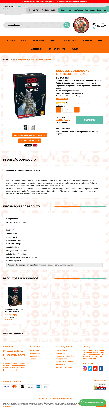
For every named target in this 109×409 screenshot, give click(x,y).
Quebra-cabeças (57, 49)
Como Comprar (62, 350)
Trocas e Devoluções (64, 367)
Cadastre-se (101, 10)
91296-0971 (49, 10)
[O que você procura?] (66, 25)
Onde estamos (35, 356)
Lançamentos (69, 40)
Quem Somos (66, 10)
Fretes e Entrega (62, 359)
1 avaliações (70, 103)
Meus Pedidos (78, 10)
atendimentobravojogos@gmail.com (16, 363)
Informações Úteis (64, 347)
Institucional (36, 347)
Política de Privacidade (65, 362)
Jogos (53, 40)
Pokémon (87, 40)
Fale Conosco (90, 10)
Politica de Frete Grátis (65, 356)
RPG (100, 40)
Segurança (60, 364)
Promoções (38, 40)
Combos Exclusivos (16, 40)
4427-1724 (34, 10)
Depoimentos (35, 353)
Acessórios (36, 49)
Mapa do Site (60, 353)
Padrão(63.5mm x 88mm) (63, 265)
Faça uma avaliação (83, 103)
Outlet (74, 49)
